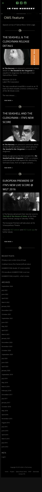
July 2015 (4, 441)
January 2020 (6, 385)
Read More (8, 115)
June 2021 (5, 337)
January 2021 (6, 353)
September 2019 (7, 389)
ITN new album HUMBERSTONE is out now (15, 287)
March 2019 (5, 401)
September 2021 (7, 333)
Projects (12, 486)
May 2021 (5, 341)
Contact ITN (22, 488)
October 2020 (6, 365)
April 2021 (5, 345)
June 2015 (5, 445)
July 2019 (4, 393)
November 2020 (7, 361)
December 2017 (7, 409)
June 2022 (5, 309)
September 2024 (7, 301)
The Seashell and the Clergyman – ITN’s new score (18, 132)
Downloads (36, 486)
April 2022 (5, 313)
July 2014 (4, 457)
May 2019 (5, 397)
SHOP (29, 486)
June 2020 (5, 377)
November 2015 (7, 433)
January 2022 (6, 321)
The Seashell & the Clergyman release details (16, 56)
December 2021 (7, 325)
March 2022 (5, 317)
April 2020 (5, 381)
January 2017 (6, 417)
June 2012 (5, 461)
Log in (4, 472)
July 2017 (4, 413)
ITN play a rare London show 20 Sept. (14, 275)
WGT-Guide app (29, 244)
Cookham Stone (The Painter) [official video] (16, 279)
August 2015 (6, 437)
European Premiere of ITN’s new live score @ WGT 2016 (18, 199)
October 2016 (6, 421)
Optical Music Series (21, 486)
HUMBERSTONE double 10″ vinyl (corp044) (16, 283)
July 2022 (4, 305)
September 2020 (7, 369)
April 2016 (5, 429)
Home (6, 486)
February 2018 (6, 405)
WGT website (15, 244)
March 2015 (5, 453)
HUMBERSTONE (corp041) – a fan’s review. (15, 291)
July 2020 (4, 373)
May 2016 (5, 425)
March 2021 (5, 349)
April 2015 (5, 449)
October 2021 (6, 329)
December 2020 (7, 357)
